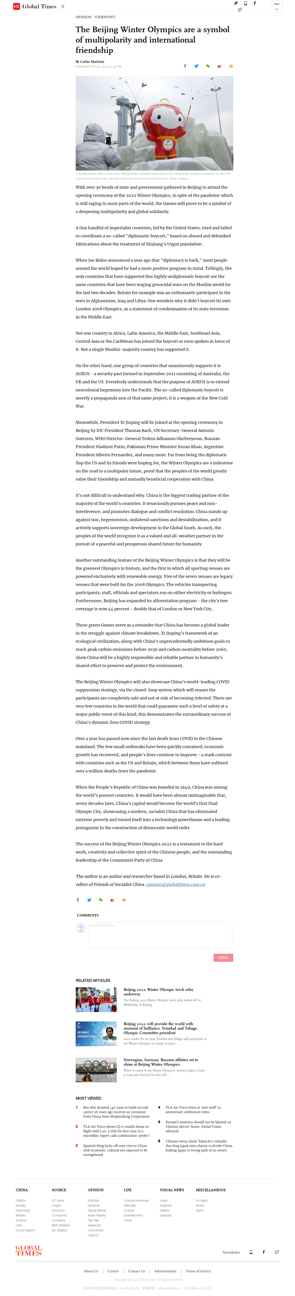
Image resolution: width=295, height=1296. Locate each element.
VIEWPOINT (105, 17)
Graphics (166, 1205)
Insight (56, 1205)
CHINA (22, 1190)
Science (21, 1220)
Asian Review (97, 1215)
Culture (129, 1210)
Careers (113, 1271)
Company (58, 1220)
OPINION (83, 17)
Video (164, 1200)
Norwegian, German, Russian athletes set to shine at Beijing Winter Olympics (161, 1062)
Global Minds (97, 1210)
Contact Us (136, 1271)
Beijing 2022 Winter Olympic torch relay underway (158, 991)
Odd (19, 1225)
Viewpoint (94, 1225)
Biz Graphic (59, 1230)
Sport (199, 1210)
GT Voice (58, 1200)
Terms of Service (198, 1271)
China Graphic (25, 1230)
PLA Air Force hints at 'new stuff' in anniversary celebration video (193, 1109)
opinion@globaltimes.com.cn (175, 884)
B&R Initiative (61, 1225)
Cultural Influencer (136, 1200)
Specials (165, 1215)
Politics (21, 1200)
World (200, 1205)
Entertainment (133, 1215)
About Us (91, 1271)
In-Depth (202, 1200)
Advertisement (165, 1271)
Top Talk (93, 1220)
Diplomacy (23, 1210)
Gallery (164, 1210)
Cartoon (93, 1235)
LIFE (127, 1190)
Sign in (277, 6)
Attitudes (130, 1205)
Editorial (93, 1200)
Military (20, 1215)
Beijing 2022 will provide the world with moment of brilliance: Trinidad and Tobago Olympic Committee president (160, 1028)
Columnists (96, 1230)
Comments (59, 1215)
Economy (58, 1210)
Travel (128, 1220)
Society (21, 1205)
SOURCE (59, 1190)
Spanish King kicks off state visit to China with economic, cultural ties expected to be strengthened (115, 1150)
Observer (94, 1205)
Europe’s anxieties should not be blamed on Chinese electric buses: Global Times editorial (198, 1126)
